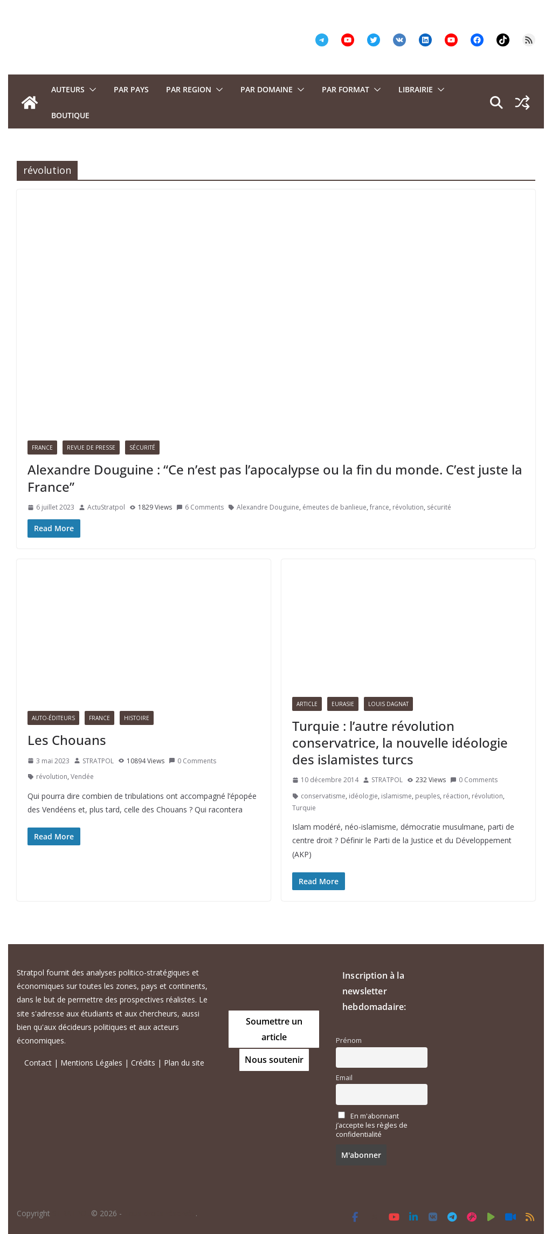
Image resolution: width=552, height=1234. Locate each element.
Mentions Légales (91, 1062)
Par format (345, 89)
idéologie (363, 796)
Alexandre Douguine (268, 507)
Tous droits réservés (160, 1213)
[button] (90, 89)
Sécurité (142, 447)
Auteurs (68, 89)
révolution (408, 507)
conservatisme (323, 796)
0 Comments (192, 760)
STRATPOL (98, 760)
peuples (427, 796)
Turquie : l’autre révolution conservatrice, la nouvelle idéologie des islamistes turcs (400, 742)
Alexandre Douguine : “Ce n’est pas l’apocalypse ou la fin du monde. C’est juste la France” (274, 477)
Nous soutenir (274, 1060)
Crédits (143, 1062)
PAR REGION (188, 89)
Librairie (415, 89)
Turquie (304, 807)
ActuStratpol (106, 507)
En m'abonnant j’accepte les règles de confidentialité (372, 1125)
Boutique (70, 115)
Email (344, 1077)
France (42, 447)
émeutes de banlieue (334, 507)
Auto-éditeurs (53, 718)
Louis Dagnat (388, 704)
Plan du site (184, 1062)
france (379, 507)
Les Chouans (66, 740)
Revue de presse (91, 447)
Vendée (82, 776)
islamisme (396, 796)
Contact (38, 1062)
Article (307, 704)
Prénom (349, 1040)
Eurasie (343, 704)
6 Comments (200, 507)
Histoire (136, 718)
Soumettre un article (274, 1029)
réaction (455, 796)
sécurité (439, 507)
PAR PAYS (131, 89)
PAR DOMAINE (266, 89)
